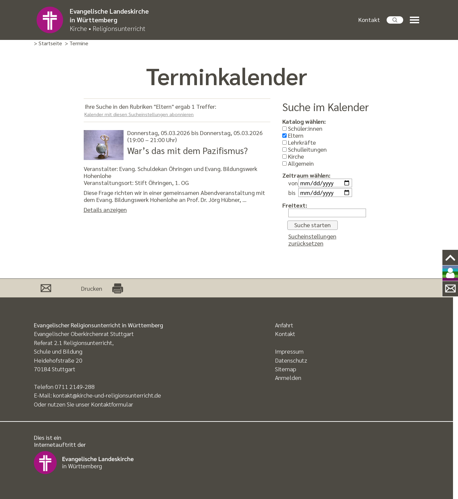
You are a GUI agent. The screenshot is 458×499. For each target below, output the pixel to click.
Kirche (293, 156)
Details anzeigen (105, 209)
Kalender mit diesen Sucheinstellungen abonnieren (139, 114)
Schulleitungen (304, 149)
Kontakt (369, 19)
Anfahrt (284, 325)
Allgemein (298, 163)
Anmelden (288, 377)
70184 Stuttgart (54, 369)
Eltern (293, 135)
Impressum (289, 351)
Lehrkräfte (299, 142)
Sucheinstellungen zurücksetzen (312, 239)
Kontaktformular (112, 404)
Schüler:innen (302, 128)
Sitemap (285, 369)
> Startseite (48, 43)
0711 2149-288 (75, 386)
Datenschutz (291, 360)
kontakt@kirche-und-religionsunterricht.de (107, 395)
